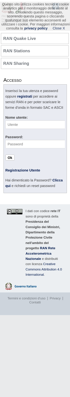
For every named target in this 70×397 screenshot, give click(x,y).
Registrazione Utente (22, 170)
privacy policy (36, 28)
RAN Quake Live (19, 38)
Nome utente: (16, 117)
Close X (59, 28)
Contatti (35, 302)
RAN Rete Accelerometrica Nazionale (40, 253)
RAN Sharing (16, 63)
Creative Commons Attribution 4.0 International (44, 269)
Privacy (55, 298)
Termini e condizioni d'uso (27, 298)
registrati (24, 96)
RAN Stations (16, 50)
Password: (14, 137)
